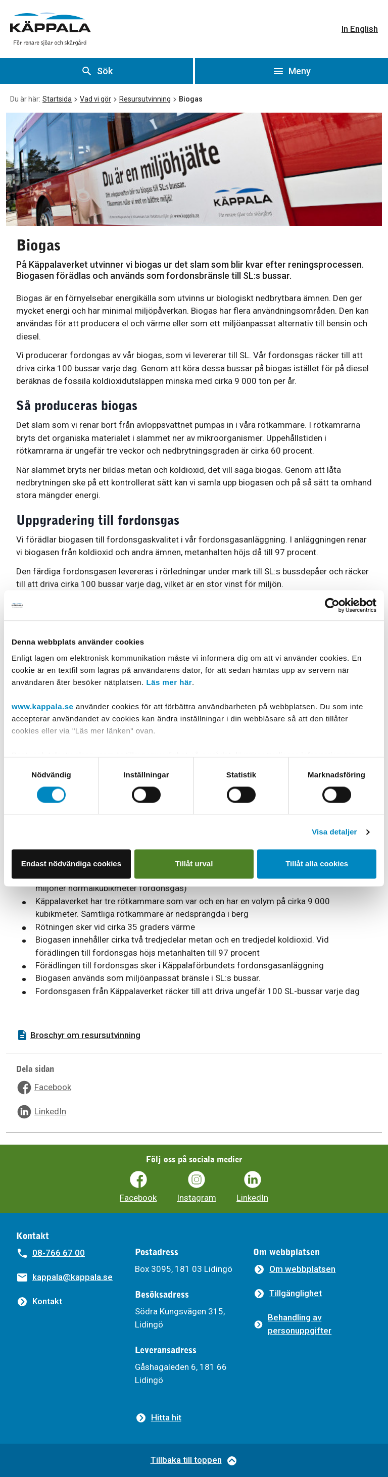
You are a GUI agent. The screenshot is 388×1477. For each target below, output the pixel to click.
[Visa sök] (96, 71)
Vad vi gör (95, 99)
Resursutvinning (145, 99)
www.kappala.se (42, 706)
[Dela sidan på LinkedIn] (41, 1112)
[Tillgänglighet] (287, 1293)
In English (360, 29)
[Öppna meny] (291, 71)
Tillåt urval (194, 864)
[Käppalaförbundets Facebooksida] (138, 1186)
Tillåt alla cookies (316, 864)
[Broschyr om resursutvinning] (194, 1035)
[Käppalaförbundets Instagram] (196, 1186)
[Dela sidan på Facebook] (43, 1087)
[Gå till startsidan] (50, 29)
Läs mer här (169, 682)
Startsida (57, 99)
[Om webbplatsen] (294, 1269)
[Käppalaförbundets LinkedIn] (252, 1186)
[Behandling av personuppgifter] (312, 1324)
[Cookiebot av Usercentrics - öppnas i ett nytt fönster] (332, 605)
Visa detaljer (334, 831)
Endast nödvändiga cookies (71, 864)
